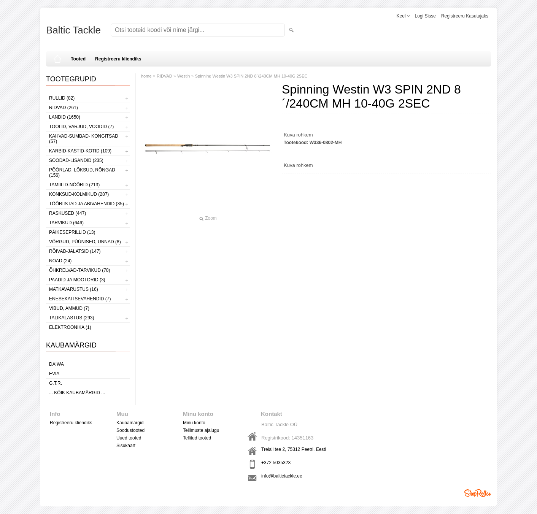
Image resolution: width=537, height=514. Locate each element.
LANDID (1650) (64, 117)
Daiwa (56, 364)
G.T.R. (55, 383)
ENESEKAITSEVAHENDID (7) (80, 298)
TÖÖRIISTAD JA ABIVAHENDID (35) (86, 203)
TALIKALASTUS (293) (71, 317)
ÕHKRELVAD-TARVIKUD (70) (79, 270)
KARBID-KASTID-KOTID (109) (80, 151)
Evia (54, 373)
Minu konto (194, 422)
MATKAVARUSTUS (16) (73, 289)
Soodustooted (130, 430)
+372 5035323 (276, 462)
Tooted (78, 59)
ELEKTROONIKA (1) (70, 327)
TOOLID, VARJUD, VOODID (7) (81, 126)
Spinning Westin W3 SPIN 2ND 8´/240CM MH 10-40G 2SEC (251, 76)
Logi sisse (425, 16)
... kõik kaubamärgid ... (77, 392)
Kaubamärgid (129, 422)
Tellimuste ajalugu (201, 430)
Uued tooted (128, 438)
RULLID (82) (62, 98)
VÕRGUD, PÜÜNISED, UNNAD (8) (85, 241)
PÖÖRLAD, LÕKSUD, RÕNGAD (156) (82, 172)
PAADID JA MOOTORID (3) (77, 279)
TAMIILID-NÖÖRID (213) (74, 184)
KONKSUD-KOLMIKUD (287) (79, 194)
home (146, 76)
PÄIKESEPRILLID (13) (72, 232)
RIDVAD (164, 76)
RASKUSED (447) (67, 213)
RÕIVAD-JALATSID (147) (75, 251)
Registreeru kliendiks (118, 59)
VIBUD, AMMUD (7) (69, 308)
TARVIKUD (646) (66, 222)
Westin (183, 76)
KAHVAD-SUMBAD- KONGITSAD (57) (83, 138)
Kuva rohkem (298, 135)
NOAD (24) (60, 260)
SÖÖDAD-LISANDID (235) (76, 160)
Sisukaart (125, 445)
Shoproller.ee (477, 493)
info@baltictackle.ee (281, 476)
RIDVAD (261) (63, 107)
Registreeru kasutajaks (464, 16)
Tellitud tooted (197, 438)
